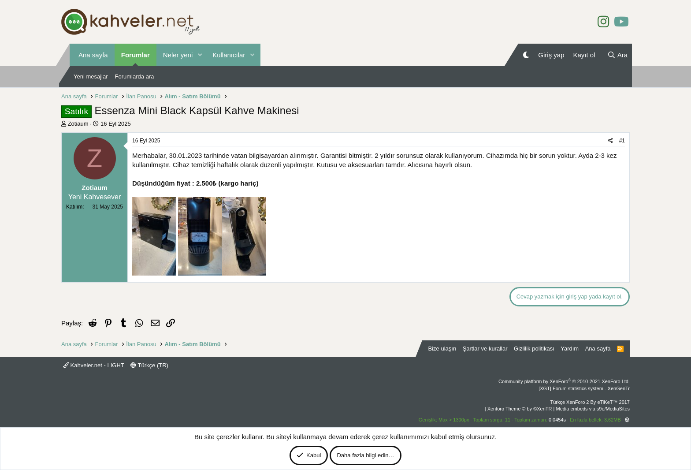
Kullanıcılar (228, 55)
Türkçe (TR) (149, 365)
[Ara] (617, 55)
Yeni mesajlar (91, 76)
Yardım (570, 348)
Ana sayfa (93, 55)
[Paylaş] (610, 141)
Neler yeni (178, 55)
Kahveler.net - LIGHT (93, 365)
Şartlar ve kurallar (485, 348)
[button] (199, 55)
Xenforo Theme (519, 408)
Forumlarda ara (134, 76)
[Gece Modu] (526, 55)
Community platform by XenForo (564, 381)
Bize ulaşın (442, 348)
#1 (622, 141)
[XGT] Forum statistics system (584, 388)
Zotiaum (78, 123)
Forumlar (135, 55)
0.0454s (557, 419)
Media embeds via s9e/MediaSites (593, 408)
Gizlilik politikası (534, 348)
